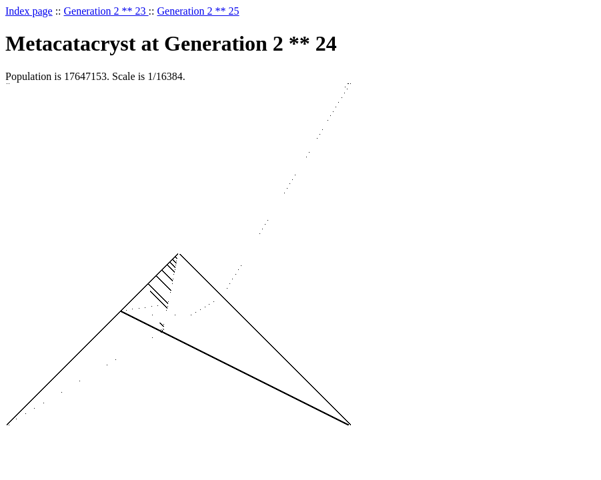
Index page (29, 11)
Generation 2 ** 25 (198, 11)
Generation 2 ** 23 (106, 11)
